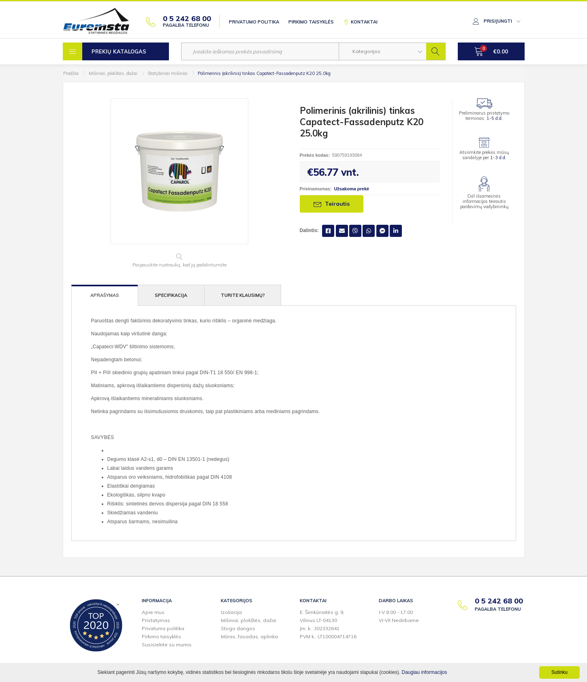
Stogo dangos (238, 628)
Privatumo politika (254, 22)
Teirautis (332, 204)
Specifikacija (171, 295)
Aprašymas (104, 295)
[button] (382, 51)
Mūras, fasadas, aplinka (249, 636)
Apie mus (153, 612)
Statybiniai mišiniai (167, 73)
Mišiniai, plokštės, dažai (113, 73)
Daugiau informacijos (424, 672)
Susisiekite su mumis (167, 645)
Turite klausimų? (243, 295)
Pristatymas (156, 620)
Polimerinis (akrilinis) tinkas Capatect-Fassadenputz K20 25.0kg (264, 73)
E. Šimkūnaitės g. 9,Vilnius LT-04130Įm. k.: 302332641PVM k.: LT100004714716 (328, 624)
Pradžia (71, 73)
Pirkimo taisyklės (311, 22)
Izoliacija (231, 612)
